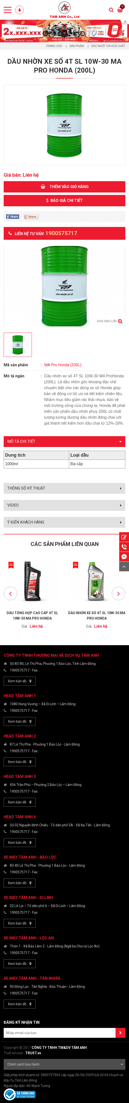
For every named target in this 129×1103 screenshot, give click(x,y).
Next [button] (118, 593)
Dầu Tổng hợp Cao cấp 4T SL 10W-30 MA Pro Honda (32, 615)
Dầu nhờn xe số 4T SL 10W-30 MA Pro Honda (96, 615)
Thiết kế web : (14, 1053)
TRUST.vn (33, 1053)
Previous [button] (10, 593)
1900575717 (19, 670)
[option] (64, 31)
